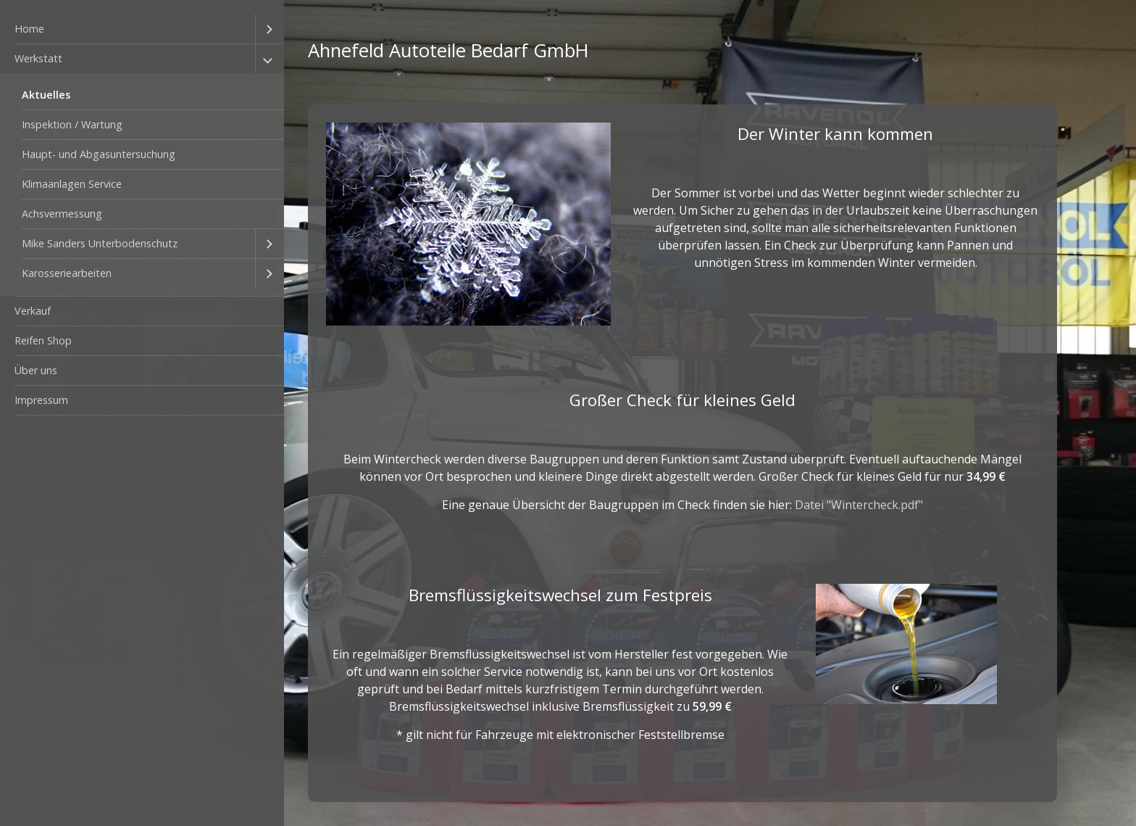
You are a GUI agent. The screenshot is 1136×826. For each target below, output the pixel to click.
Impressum (41, 400)
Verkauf (32, 311)
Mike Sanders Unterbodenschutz (100, 243)
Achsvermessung (62, 213)
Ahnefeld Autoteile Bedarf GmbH (448, 50)
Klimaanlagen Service (72, 184)
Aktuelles (46, 95)
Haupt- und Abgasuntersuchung (98, 154)
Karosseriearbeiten (67, 273)
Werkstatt (38, 58)
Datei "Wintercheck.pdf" (859, 505)
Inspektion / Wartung (72, 124)
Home (29, 29)
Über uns (35, 370)
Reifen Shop (43, 340)
